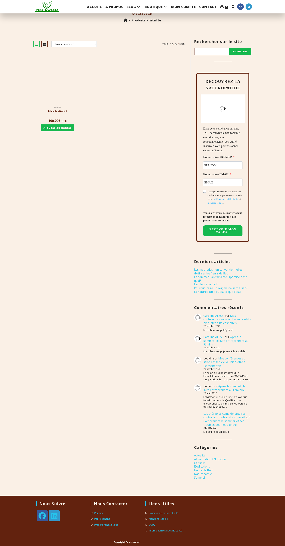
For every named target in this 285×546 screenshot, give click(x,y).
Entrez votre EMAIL (216, 174)
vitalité (155, 20)
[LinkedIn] (54, 515)
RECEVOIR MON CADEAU (222, 231)
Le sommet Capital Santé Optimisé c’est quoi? (220, 279)
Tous (182, 44)
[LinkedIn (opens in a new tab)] (249, 6)
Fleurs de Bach (203, 470)
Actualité (200, 455)
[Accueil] (125, 20)
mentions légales (215, 202)
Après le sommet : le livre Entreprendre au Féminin (225, 340)
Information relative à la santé (165, 530)
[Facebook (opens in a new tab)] (240, 6)
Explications (202, 466)
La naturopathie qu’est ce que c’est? (217, 292)
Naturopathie (57, 107)
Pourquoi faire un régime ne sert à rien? (221, 288)
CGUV (152, 524)
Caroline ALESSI (213, 316)
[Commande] (74, 44)
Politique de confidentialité (163, 513)
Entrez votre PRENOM (218, 157)
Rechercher (240, 51)
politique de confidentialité (225, 199)
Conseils (199, 463)
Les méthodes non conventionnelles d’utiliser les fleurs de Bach (218, 271)
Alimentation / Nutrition (210, 459)
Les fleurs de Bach (206, 284)
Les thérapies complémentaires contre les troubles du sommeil (224, 415)
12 (171, 44)
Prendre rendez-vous (106, 524)
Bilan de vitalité (57, 111)
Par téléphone (102, 518)
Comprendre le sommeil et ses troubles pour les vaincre (223, 423)
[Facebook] (42, 515)
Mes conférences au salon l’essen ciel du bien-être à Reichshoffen (227, 319)
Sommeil (200, 478)
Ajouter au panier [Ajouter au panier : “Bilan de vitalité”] (57, 128)
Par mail (98, 513)
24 (176, 44)
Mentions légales (158, 518)
